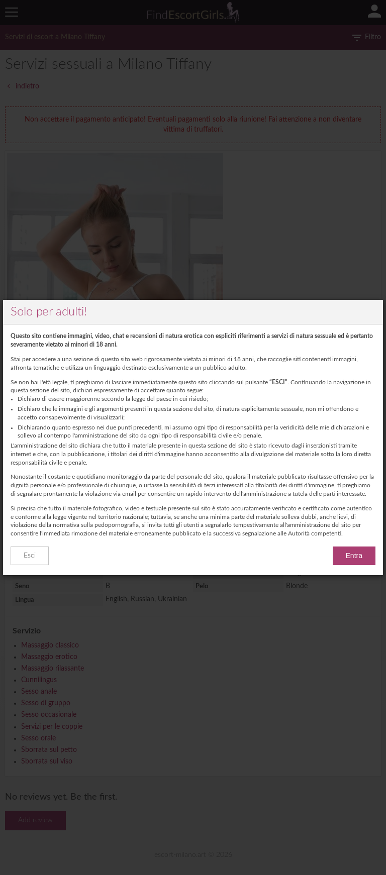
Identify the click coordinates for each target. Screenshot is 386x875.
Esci (30, 555)
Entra (354, 556)
